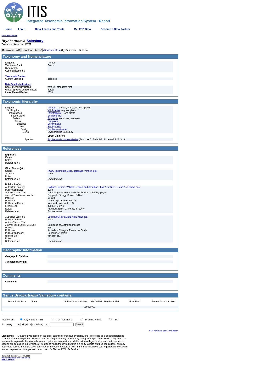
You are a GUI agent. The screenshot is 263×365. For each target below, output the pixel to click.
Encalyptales (54, 126)
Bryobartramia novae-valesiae (63, 139)
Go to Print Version (9, 36)
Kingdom (26, 324)
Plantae (51, 107)
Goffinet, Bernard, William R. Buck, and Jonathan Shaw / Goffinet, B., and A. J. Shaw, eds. (94, 187)
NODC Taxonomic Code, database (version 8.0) (72, 171)
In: (3, 324)
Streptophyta (54, 113)
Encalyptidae (54, 124)
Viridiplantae (54, 110)
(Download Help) (51, 50)
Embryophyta (54, 115)
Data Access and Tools (49, 29)
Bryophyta (53, 118)
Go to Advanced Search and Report (163, 331)
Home (8, 29)
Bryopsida (53, 121)
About (21, 29)
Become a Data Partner (115, 29)
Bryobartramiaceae (57, 129)
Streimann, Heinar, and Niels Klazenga (67, 216)
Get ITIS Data (82, 29)
